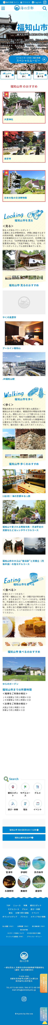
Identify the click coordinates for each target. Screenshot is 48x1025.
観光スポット (36, 905)
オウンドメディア (9, 917)
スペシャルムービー (28, 59)
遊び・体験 (35, 909)
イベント (35, 913)
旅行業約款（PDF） (39, 926)
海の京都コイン (11, 2)
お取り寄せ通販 (22, 913)
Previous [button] (6, 277)
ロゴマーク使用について (16, 933)
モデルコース (13, 909)
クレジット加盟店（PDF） (15, 936)
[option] (24, 261)
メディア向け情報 (38, 917)
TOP (8, 905)
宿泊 (11, 913)
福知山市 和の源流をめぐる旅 (24, 829)
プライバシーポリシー (34, 936)
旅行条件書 (24, 929)
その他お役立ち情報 (34, 933)
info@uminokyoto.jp (26, 990)
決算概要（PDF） (23, 926)
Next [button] (42, 277)
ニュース (17, 905)
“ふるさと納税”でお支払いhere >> (43, 983)
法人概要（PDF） (8, 926)
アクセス (25, 2)
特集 (25, 905)
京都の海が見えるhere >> (43, 1014)
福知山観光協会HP (24, 837)
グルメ (25, 909)
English (36, 2)
